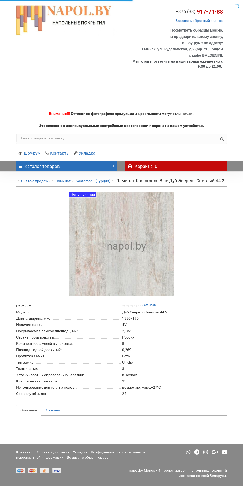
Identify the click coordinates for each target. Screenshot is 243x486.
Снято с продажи (35, 181)
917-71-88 (199, 12)
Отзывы (54, 409)
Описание (28, 410)
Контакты (57, 153)
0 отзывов (149, 305)
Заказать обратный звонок (199, 21)
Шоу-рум (29, 153)
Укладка (85, 153)
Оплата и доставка (53, 452)
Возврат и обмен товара (88, 457)
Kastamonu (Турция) (93, 181)
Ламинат (63, 181)
